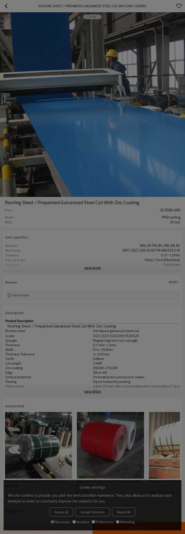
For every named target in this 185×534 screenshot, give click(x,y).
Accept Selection (93, 511)
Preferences (103, 521)
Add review (20, 295)
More (173, 282)
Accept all (61, 511)
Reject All (123, 511)
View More (92, 268)
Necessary (60, 521)
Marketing (125, 521)
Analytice (81, 521)
